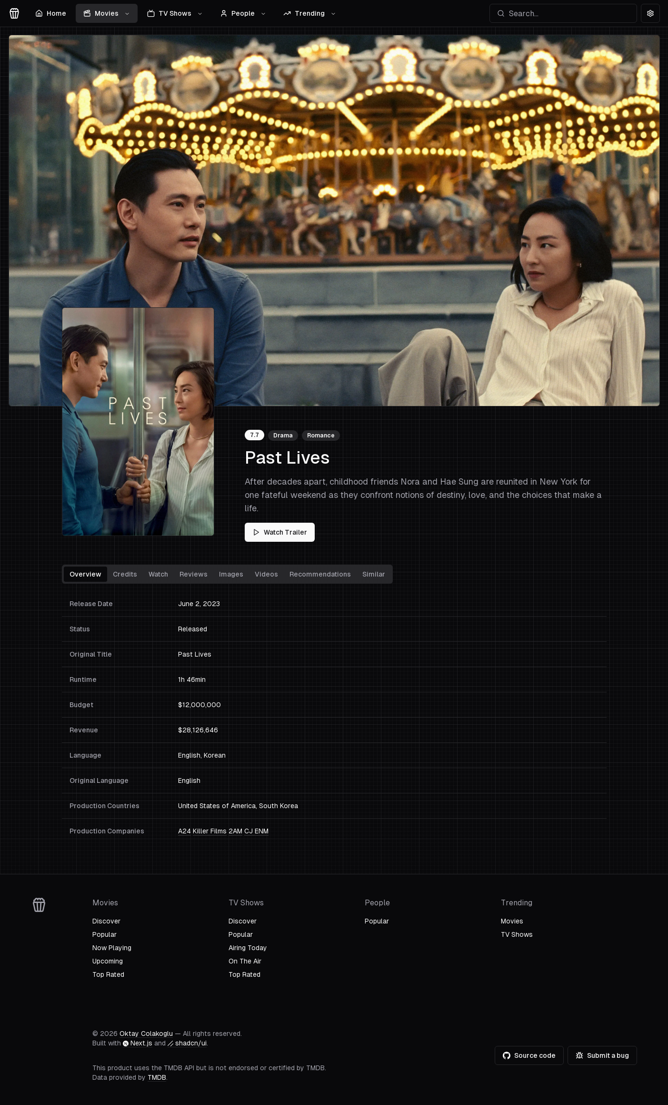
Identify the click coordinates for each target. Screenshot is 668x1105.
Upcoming (107, 961)
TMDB (157, 1077)
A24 (184, 831)
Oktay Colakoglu (146, 1033)
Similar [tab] (373, 574)
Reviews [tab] (193, 574)
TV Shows (175, 13)
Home (50, 13)
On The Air (245, 961)
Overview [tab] (85, 574)
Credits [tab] (125, 574)
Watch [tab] (158, 574)
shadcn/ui (187, 1043)
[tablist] (227, 574)
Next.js (137, 1043)
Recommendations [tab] (320, 574)
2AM (235, 831)
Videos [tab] (266, 574)
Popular (104, 934)
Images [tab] (231, 574)
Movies (106, 13)
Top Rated (108, 974)
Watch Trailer (279, 532)
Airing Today (248, 948)
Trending (309, 13)
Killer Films (210, 831)
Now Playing (111, 948)
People (243, 13)
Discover (106, 921)
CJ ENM (256, 831)
